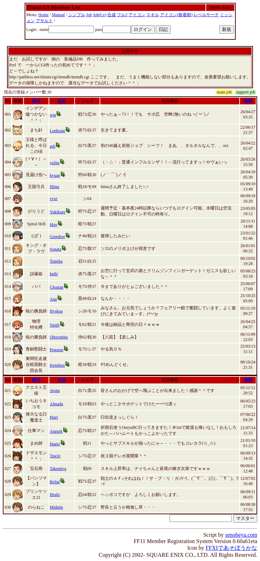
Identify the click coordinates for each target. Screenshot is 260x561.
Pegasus (56, 349)
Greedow (57, 236)
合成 (111, 14)
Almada (56, 403)
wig (53, 114)
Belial (55, 481)
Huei (54, 417)
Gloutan (56, 287)
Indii (54, 273)
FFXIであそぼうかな (231, 548)
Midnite (56, 507)
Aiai (53, 299)
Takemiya (58, 468)
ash (52, 146)
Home (43, 14)
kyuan (55, 175)
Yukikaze (57, 211)
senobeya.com (241, 535)
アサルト (44, 20)
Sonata (55, 249)
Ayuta (54, 390)
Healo (55, 494)
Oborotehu (59, 337)
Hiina (54, 186)
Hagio (55, 443)
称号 (36, 100)
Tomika (56, 261)
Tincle (55, 455)
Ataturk (56, 431)
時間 (248, 100)
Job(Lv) (99, 14)
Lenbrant (57, 130)
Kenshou (57, 365)
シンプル (76, 14)
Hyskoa (56, 311)
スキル (152, 14)
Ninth (54, 325)
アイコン (136, 14)
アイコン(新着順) (176, 14)
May (53, 224)
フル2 (122, 14)
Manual (58, 14)
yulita (54, 162)
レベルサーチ (206, 14)
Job (89, 14)
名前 (61, 100)
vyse (53, 198)
